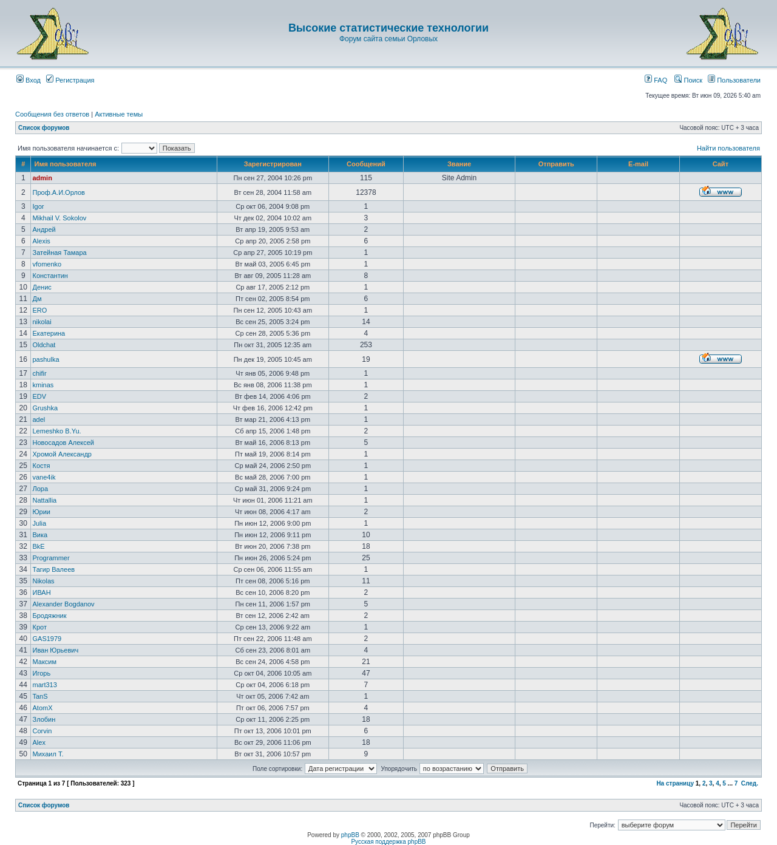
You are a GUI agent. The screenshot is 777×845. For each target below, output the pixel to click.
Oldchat (43, 344)
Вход (28, 80)
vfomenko (46, 264)
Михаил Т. (47, 754)
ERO (39, 310)
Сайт (720, 164)
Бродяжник (49, 615)
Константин (49, 275)
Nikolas (43, 581)
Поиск (688, 80)
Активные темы (119, 114)
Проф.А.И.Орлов (58, 192)
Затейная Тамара (59, 252)
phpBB (350, 835)
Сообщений (366, 164)
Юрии (41, 511)
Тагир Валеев (53, 569)
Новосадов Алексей (63, 442)
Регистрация (70, 80)
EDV (39, 396)
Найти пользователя (728, 148)
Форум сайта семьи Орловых (388, 39)
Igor (38, 206)
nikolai (41, 321)
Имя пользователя (65, 164)
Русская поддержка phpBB (388, 841)
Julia (39, 523)
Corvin (42, 731)
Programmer (50, 558)
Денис (41, 287)
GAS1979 (46, 638)
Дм (36, 298)
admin (42, 178)
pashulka (45, 359)
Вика (39, 534)
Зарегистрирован (273, 164)
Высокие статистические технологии (388, 28)
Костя (41, 465)
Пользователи (734, 80)
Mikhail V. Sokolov (59, 218)
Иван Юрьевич (55, 650)
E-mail (638, 164)
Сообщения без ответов (52, 114)
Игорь (41, 673)
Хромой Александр (62, 454)
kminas (42, 385)
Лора (40, 488)
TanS (39, 696)
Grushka (45, 408)
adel (38, 419)
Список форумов (44, 127)
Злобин (43, 719)
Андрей (43, 229)
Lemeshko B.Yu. (56, 431)
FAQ (656, 80)
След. (749, 783)
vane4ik (43, 477)
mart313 (44, 684)
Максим (44, 661)
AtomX (42, 707)
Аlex (38, 742)
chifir (39, 373)
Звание (459, 164)
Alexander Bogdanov (63, 604)
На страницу (675, 783)
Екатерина (48, 333)
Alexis (41, 241)
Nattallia (44, 500)
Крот (39, 627)
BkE (38, 546)
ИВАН (41, 592)
